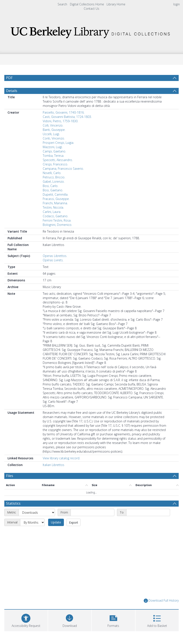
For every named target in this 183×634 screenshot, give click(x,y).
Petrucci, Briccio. (54, 177)
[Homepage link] (91, 31)
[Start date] (92, 512)
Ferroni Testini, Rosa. (57, 220)
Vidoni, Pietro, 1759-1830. (60, 121)
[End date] (148, 512)
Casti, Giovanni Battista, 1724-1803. (67, 117)
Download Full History (161, 600)
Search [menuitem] (62, 4)
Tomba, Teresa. (53, 156)
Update (56, 522)
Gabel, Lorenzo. (54, 181)
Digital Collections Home (87, 4)
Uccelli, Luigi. (51, 134)
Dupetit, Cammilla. (55, 194)
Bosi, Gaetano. (53, 190)
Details (11, 90)
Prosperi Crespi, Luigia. (58, 143)
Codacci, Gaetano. (55, 216)
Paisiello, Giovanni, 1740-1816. (63, 112)
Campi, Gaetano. (54, 151)
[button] (113, 620)
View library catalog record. (61, 458)
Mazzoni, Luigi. (53, 147)
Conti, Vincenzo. (54, 138)
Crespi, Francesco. (55, 164)
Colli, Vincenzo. (53, 125)
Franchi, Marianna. (55, 203)
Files (9, 475)
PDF (9, 77)
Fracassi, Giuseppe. (56, 199)
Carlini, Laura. (52, 212)
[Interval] (32, 522)
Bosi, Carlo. (50, 186)
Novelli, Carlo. (52, 173)
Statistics (13, 503)
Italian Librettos (53, 465)
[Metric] (37, 512)
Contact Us (91, 8)
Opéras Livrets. (53, 260)
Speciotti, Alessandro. (58, 160)
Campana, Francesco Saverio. (63, 168)
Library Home (116, 4)
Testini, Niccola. (53, 207)
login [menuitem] (176, 4)
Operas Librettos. (55, 256)
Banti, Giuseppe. (54, 130)
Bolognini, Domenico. (57, 225)
